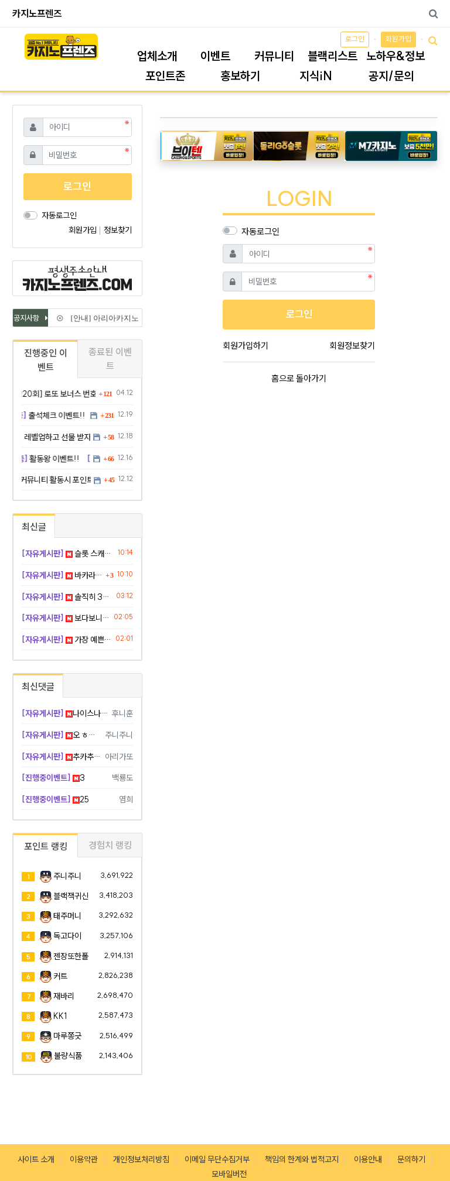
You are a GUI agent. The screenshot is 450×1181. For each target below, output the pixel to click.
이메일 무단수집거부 (217, 1159)
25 (55, 799)
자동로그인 (260, 231)
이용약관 (84, 1159)
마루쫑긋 (67, 1036)
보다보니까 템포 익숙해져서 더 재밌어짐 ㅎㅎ (66, 618)
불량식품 (68, 1055)
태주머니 (67, 916)
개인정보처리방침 (141, 1159)
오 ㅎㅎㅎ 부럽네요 (61, 735)
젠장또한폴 (70, 956)
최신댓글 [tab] (38, 686)
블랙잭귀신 (70, 896)
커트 (60, 976)
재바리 (63, 996)
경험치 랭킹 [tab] (110, 845)
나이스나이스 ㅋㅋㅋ (65, 713)
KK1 (60, 1016)
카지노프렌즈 (37, 13)
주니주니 (67, 876)
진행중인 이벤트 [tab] (45, 360)
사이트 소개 (36, 1159)
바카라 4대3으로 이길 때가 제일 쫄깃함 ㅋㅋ (62, 575)
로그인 (354, 39)
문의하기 (411, 1159)
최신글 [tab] (34, 527)
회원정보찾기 (352, 345)
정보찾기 (118, 230)
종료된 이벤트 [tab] (110, 359)
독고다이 (67, 936)
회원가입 (398, 39)
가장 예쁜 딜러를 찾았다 (66, 639)
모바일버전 (229, 1174)
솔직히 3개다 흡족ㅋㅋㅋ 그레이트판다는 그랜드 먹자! (67, 597)
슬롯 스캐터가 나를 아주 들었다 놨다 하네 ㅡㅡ (68, 553)
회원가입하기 (245, 345)
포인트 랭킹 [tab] (45, 846)
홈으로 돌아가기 (298, 378)
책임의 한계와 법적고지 (302, 1159)
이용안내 (368, 1159)
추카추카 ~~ (61, 756)
